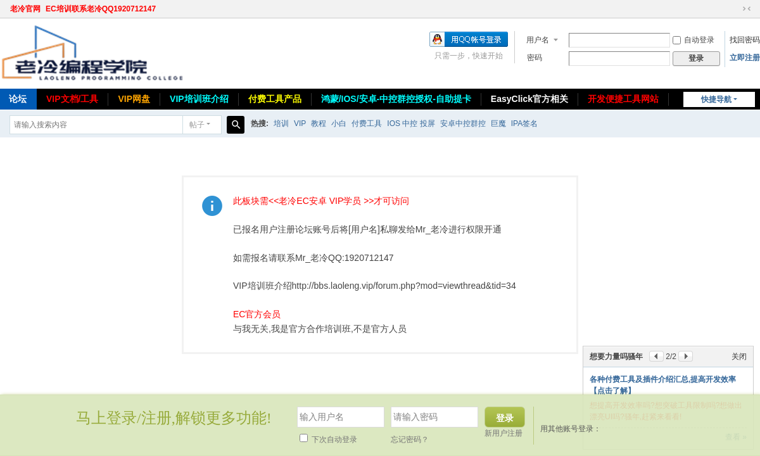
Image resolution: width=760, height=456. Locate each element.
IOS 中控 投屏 (410, 123)
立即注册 (745, 57)
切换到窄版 (746, 9)
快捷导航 (716, 99)
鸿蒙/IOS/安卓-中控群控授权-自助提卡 (396, 99)
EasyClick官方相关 (529, 99)
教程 (318, 123)
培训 (281, 123)
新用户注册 (503, 433)
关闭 (739, 356)
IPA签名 (524, 123)
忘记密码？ (410, 439)
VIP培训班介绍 (199, 99)
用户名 (537, 39)
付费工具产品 (274, 99)
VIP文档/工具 (72, 99)
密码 (534, 57)
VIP (300, 123)
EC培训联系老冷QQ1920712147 (101, 8)
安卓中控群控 (463, 123)
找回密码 (745, 39)
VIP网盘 (134, 99)
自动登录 (693, 39)
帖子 (197, 124)
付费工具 (367, 123)
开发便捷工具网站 (623, 99)
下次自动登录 (328, 439)
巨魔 (498, 123)
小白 (338, 123)
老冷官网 (25, 8)
